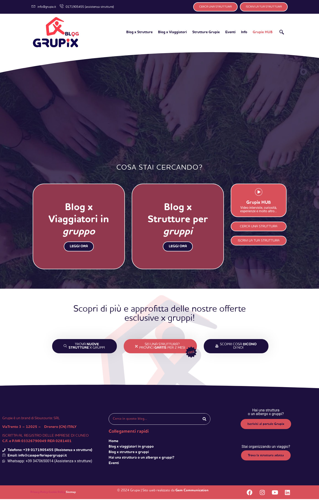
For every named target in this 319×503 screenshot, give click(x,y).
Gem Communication (192, 494)
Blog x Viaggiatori (172, 32)
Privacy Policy (39, 496)
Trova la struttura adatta (266, 459)
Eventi (230, 32)
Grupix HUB (263, 32)
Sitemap (71, 496)
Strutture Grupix (206, 32)
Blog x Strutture (139, 32)
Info (244, 32)
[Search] (204, 422)
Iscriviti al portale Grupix (265, 428)
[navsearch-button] (282, 33)
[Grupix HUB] (258, 197)
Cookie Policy (56, 496)
